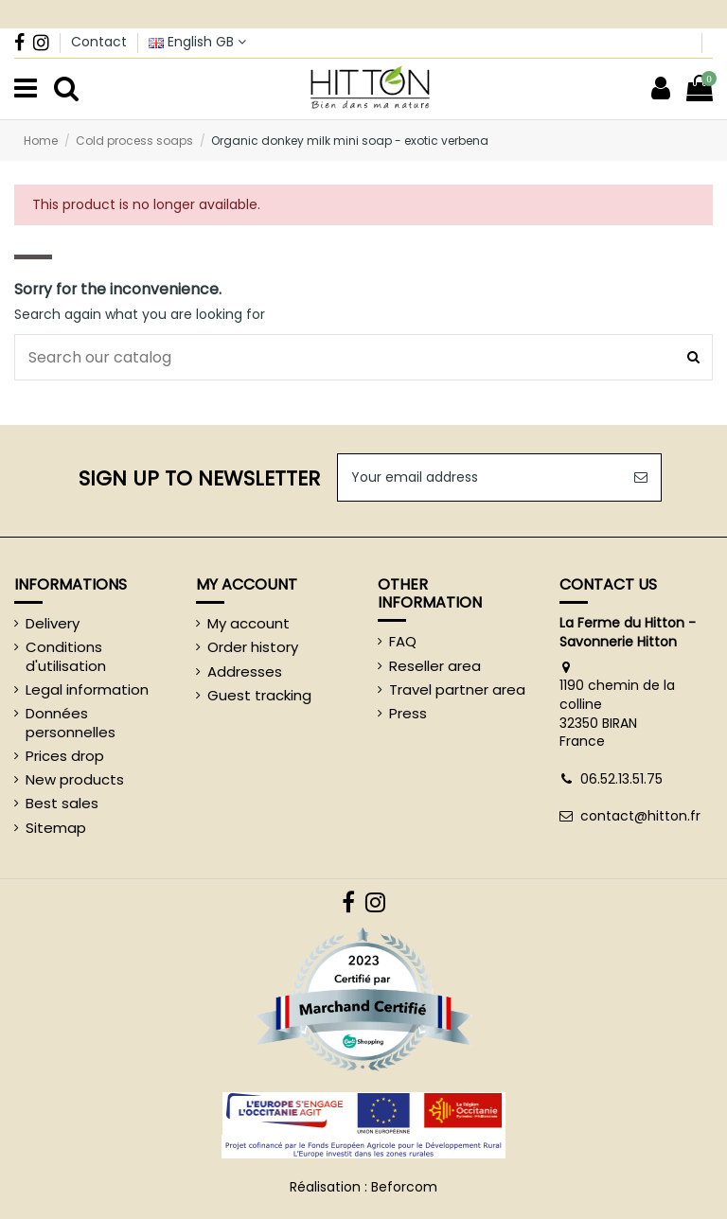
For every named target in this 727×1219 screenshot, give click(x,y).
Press (408, 713)
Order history (252, 647)
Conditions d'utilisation (66, 656)
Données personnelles (70, 722)
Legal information (87, 689)
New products (75, 779)
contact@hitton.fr (640, 815)
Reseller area (435, 666)
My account (248, 623)
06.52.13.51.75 (621, 778)
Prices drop (65, 756)
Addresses (244, 671)
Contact (99, 41)
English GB (197, 41)
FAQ (403, 641)
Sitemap (56, 828)
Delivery (53, 623)
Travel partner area (457, 689)
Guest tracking (259, 695)
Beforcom (404, 1186)
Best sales (62, 803)
